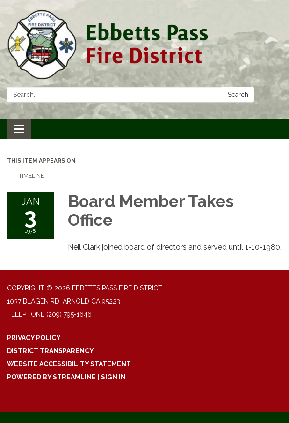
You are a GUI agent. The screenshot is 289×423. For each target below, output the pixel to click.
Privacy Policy (34, 337)
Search (238, 94)
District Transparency (50, 351)
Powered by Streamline (51, 377)
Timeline (31, 175)
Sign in (113, 377)
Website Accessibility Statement (69, 364)
